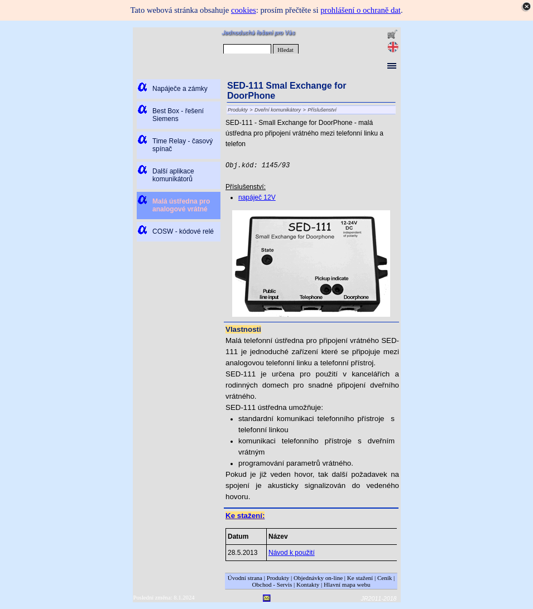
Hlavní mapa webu (347, 584)
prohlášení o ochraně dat (360, 10)
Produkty (238, 110)
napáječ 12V (257, 197)
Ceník (384, 577)
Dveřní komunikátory (278, 110)
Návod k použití (291, 553)
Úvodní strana (245, 577)
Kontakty (307, 584)
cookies (243, 10)
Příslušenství (322, 110)
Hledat (285, 50)
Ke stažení (360, 577)
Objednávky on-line (318, 577)
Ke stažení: (245, 515)
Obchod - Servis (272, 584)
